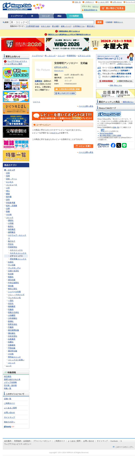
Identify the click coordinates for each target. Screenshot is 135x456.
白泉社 (11, 262)
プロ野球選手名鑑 (32, 26)
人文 (8, 188)
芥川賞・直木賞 (10, 385)
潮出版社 (11, 333)
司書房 (11, 309)
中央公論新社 (13, 283)
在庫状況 (38, 81)
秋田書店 (11, 229)
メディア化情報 (10, 382)
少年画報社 (12, 318)
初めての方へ (9, 422)
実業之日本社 (13, 312)
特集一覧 (7, 388)
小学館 (11, 223)
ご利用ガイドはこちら (124, 64)
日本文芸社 (12, 336)
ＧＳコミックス (16, 250)
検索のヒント (118, 22)
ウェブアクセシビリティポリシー (17, 444)
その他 (9, 214)
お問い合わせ (117, 2)
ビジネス (9, 182)
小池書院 (11, 315)
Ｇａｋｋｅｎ (58, 70)
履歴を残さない (128, 102)
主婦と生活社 (13, 271)
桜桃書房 (11, 306)
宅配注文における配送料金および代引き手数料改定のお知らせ (69, 34)
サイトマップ (130, 2)
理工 (8, 191)
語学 (8, 200)
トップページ (17, 16)
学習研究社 (12, 247)
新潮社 (11, 321)
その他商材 (74, 16)
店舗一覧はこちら (116, 85)
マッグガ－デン (14, 268)
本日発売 (7, 376)
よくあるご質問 (103, 2)
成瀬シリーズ (66, 26)
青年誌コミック (14, 357)
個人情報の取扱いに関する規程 (110, 135)
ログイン (95, 6)
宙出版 (11, 286)
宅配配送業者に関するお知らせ (69, 31)
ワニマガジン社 (14, 298)
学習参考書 (10, 203)
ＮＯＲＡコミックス (18, 253)
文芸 (8, 173)
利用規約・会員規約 (22, 441)
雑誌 (59, 16)
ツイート (36, 102)
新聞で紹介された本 (12, 379)
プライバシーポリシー (42, 441)
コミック (46, 16)
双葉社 (11, 277)
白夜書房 (11, 339)
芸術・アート (11, 179)
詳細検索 (109, 22)
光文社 (11, 303)
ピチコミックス (16, 256)
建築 (8, 194)
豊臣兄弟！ (91, 26)
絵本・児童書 (11, 206)
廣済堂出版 (12, 351)
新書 (8, 211)
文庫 (8, 208)
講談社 (11, 220)
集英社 (11, 226)
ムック (9, 366)
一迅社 (11, 300)
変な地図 (55, 26)
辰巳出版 (11, 280)
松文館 (11, 274)
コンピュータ (11, 185)
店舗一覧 (78, 2)
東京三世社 (12, 289)
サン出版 (11, 265)
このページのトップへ (124, 447)
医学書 (9, 197)
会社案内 (7, 441)
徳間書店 (11, 232)
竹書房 (11, 327)
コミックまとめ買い (16, 360)
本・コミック (9, 170)
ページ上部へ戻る (86, 106)
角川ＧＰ (11, 241)
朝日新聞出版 (13, 330)
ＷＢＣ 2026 (45, 26)
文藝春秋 (11, 345)
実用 (8, 176)
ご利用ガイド (89, 2)
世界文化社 (12, 324)
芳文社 (11, 244)
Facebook (114, 441)
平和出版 (11, 348)
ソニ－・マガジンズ (16, 294)
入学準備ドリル (79, 26)
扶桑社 (11, 342)
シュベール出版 (14, 292)
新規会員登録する (90, 10)
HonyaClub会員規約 (106, 133)
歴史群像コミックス (18, 259)
